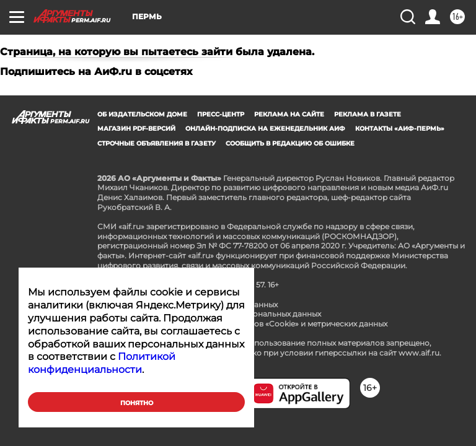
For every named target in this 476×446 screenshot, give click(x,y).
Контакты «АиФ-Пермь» (399, 129)
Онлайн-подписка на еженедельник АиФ (265, 129)
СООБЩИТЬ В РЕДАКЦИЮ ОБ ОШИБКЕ (290, 143)
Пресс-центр (220, 114)
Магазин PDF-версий (136, 129)
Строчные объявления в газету (156, 143)
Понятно (136, 403)
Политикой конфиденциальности (101, 363)
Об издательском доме (142, 114)
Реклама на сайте (289, 114)
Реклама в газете (367, 114)
